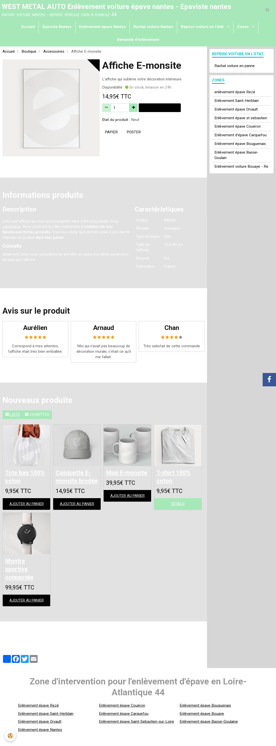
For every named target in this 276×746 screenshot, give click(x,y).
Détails (177, 505)
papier (111, 133)
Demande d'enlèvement (138, 40)
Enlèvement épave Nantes (102, 27)
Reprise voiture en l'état (203, 27)
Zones (243, 27)
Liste (12, 415)
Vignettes (37, 415)
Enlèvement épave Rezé (38, 716)
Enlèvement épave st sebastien (240, 118)
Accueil (28, 27)
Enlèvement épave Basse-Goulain (236, 156)
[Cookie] (10, 735)
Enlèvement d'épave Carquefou (240, 136)
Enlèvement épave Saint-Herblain (45, 724)
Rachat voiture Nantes (153, 27)
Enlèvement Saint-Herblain (236, 101)
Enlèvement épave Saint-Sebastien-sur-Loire (136, 732)
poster (134, 133)
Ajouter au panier (159, 108)
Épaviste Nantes (57, 27)
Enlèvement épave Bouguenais (240, 144)
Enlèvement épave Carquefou (123, 724)
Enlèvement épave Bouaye (202, 724)
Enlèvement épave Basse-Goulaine (209, 732)
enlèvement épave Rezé (234, 92)
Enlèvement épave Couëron (237, 127)
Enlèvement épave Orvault (236, 110)
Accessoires (53, 52)
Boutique (29, 52)
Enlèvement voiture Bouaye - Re (241, 167)
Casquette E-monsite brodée (75, 482)
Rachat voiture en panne (234, 66)
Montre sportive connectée (20, 579)
